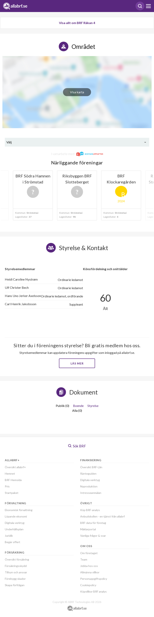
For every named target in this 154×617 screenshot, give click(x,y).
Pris (7, 486)
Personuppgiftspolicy (93, 578)
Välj (9, 142)
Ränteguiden (88, 473)
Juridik (9, 535)
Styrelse (92, 406)
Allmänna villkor (89, 572)
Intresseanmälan (90, 492)
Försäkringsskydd (16, 566)
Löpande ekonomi (16, 516)
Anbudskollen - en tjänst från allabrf (102, 516)
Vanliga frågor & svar (93, 535)
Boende (78, 406)
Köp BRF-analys (90, 510)
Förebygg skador (15, 578)
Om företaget (89, 553)
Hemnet (10, 473)
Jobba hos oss (89, 566)
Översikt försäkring (17, 559)
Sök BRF (77, 446)
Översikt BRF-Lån (91, 467)
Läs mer (77, 363)
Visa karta (77, 92)
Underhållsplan (14, 529)
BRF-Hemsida (13, 480)
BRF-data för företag (93, 522)
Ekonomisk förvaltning (18, 510)
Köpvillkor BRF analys (93, 591)
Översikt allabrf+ (15, 467)
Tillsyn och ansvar (16, 572)
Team (83, 559)
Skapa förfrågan (14, 585)
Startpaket (11, 492)
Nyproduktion (88, 486)
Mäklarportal (88, 529)
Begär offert (12, 542)
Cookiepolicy (88, 585)
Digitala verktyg (14, 522)
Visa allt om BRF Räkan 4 (77, 23)
